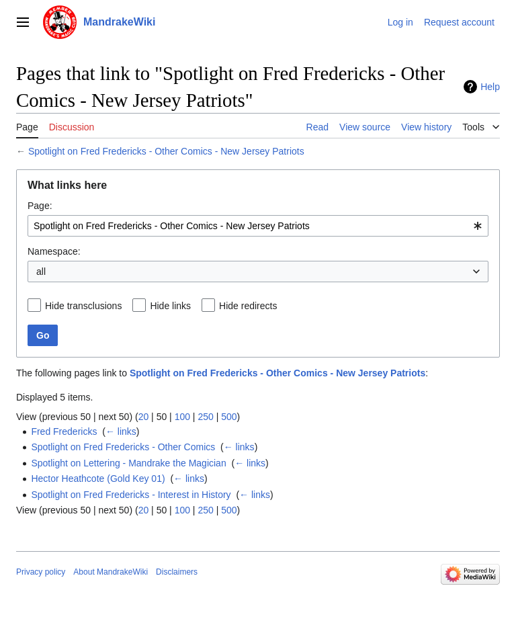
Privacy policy (40, 572)
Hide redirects (248, 305)
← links (120, 431)
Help (490, 86)
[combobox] (258, 226)
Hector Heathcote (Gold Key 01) (98, 478)
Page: (40, 205)
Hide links (170, 305)
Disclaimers (177, 572)
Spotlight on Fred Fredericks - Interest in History (130, 494)
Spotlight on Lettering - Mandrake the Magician (128, 463)
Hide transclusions (83, 305)
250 (205, 416)
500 (228, 416)
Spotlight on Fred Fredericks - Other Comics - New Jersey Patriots (166, 151)
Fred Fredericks (64, 431)
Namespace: (54, 251)
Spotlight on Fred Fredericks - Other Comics (123, 447)
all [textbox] (41, 271)
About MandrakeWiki (110, 572)
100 (182, 416)
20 (143, 416)
